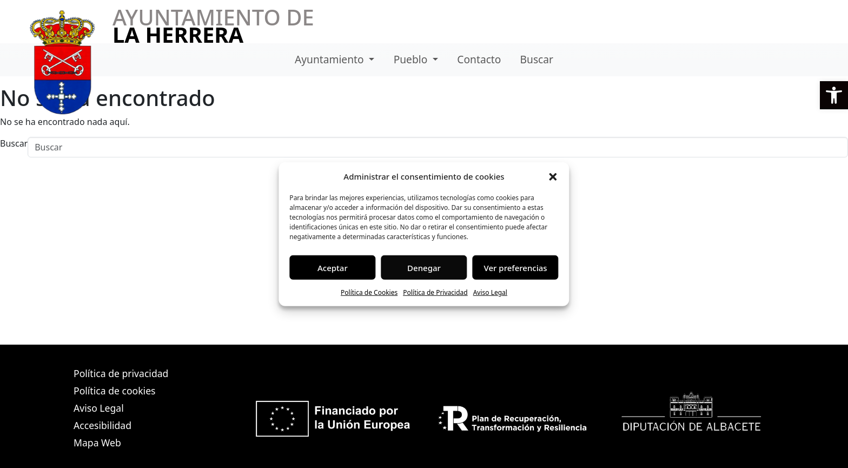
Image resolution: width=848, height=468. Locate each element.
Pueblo (412, 59)
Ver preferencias (515, 267)
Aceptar (332, 267)
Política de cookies (114, 390)
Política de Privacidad (435, 292)
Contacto (479, 59)
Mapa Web (97, 442)
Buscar (536, 59)
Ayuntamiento (331, 59)
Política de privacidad (121, 373)
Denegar (424, 267)
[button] (834, 95)
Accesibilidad (102, 425)
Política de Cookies (369, 292)
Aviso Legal (490, 292)
